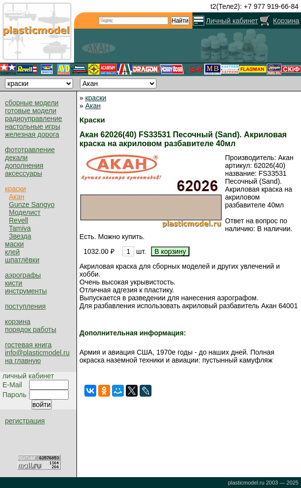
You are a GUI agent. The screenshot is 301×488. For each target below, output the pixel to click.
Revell (18, 220)
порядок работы (30, 329)
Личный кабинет (232, 21)
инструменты (26, 291)
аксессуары (23, 173)
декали (16, 158)
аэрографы (23, 275)
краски (15, 189)
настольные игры (32, 126)
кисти (13, 283)
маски (14, 244)
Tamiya (20, 228)
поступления (25, 306)
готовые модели (30, 111)
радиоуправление (33, 118)
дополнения (24, 165)
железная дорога (32, 134)
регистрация (25, 421)
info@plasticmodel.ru (37, 353)
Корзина (286, 21)
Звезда (20, 236)
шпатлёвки (22, 260)
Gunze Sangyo (32, 204)
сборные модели (32, 103)
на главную (23, 361)
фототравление (30, 150)
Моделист (24, 212)
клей (12, 252)
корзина (17, 321)
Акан (16, 197)
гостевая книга (28, 345)
